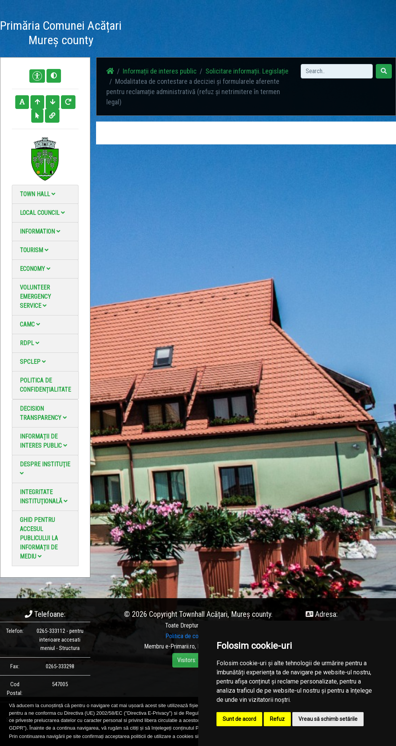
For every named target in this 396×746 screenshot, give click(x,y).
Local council (42, 212)
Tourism (34, 250)
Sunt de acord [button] (239, 719)
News (164, 29)
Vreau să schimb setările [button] (328, 719)
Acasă (140, 29)
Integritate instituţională (43, 496)
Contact (252, 29)
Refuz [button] (277, 719)
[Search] (337, 71)
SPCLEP (33, 361)
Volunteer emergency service (35, 296)
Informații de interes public (43, 441)
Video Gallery (223, 34)
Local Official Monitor (289, 34)
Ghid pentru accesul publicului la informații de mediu (39, 538)
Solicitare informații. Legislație (247, 71)
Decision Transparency (43, 413)
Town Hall (37, 194)
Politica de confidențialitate (45, 385)
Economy (35, 268)
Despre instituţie (45, 468)
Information (40, 231)
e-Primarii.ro (180, 646)
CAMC (30, 324)
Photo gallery (191, 34)
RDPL (29, 343)
